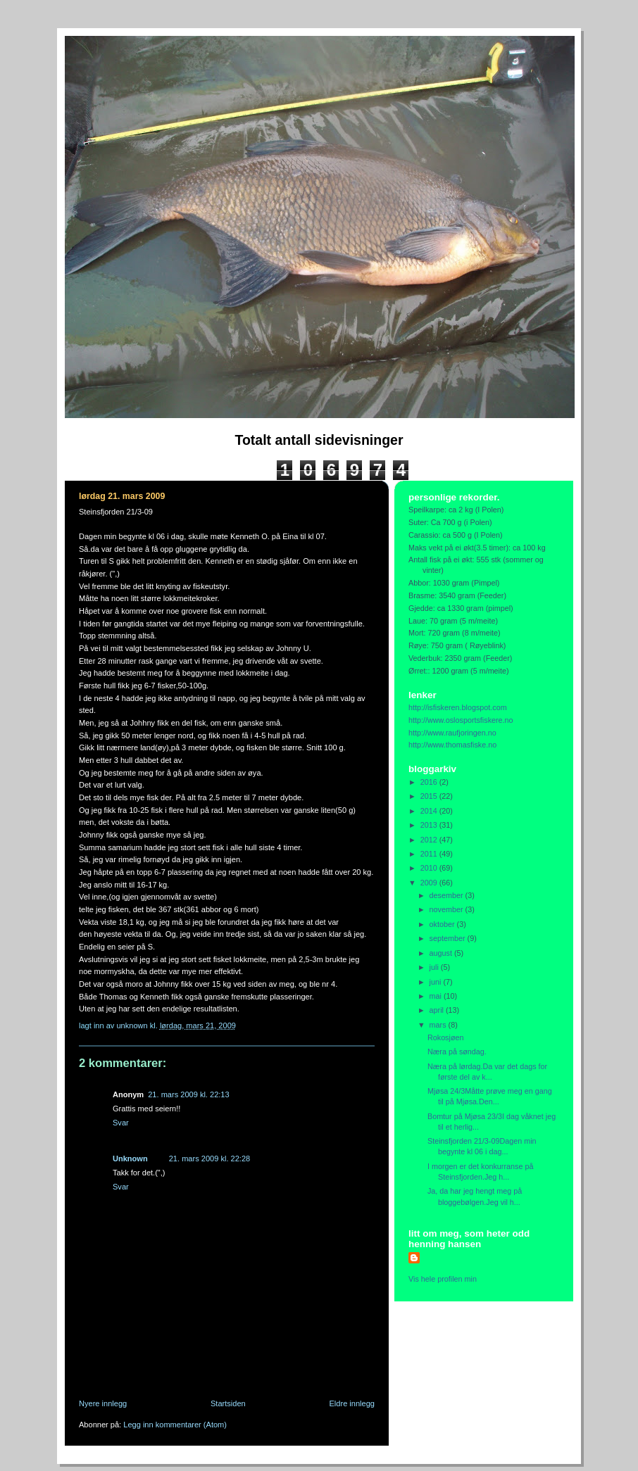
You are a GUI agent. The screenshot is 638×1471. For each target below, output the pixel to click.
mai (437, 996)
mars (439, 1025)
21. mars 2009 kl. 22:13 (188, 1094)
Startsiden (228, 1403)
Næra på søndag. (457, 1051)
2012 (429, 839)
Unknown (130, 1158)
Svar (121, 1122)
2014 (429, 811)
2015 (429, 796)
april (438, 1010)
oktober (443, 924)
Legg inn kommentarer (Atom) (175, 1424)
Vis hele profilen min (442, 1279)
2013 (429, 825)
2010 (429, 868)
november (447, 909)
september (449, 938)
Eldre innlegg (352, 1403)
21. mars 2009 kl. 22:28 (209, 1158)
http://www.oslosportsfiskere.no (460, 720)
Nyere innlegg (103, 1403)
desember (447, 895)
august (442, 953)
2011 (429, 854)
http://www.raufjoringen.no (452, 732)
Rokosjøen (445, 1037)
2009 (429, 882)
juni (437, 982)
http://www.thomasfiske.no (452, 744)
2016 (429, 782)
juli (435, 967)
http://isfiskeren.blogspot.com (457, 707)
